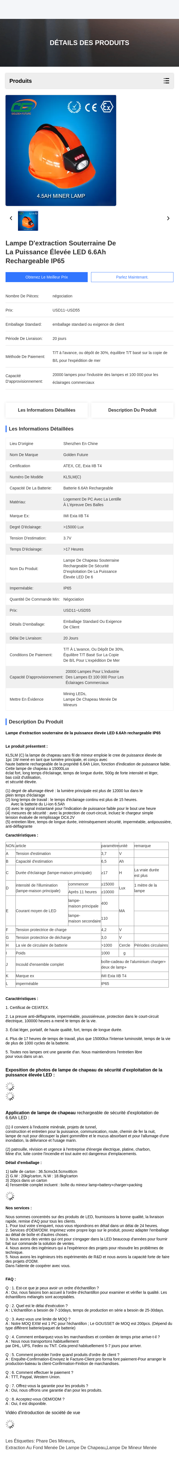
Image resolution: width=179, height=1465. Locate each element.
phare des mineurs (55, 1441)
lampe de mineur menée (132, 1447)
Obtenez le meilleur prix (46, 277)
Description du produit (132, 410)
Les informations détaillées (47, 410)
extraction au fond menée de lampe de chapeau (55, 1447)
